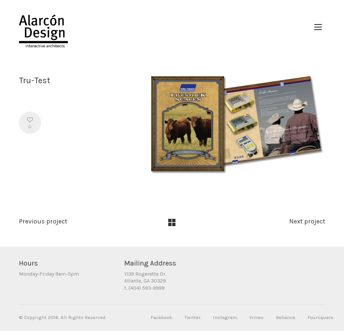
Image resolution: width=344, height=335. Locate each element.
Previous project (43, 225)
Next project (307, 225)
